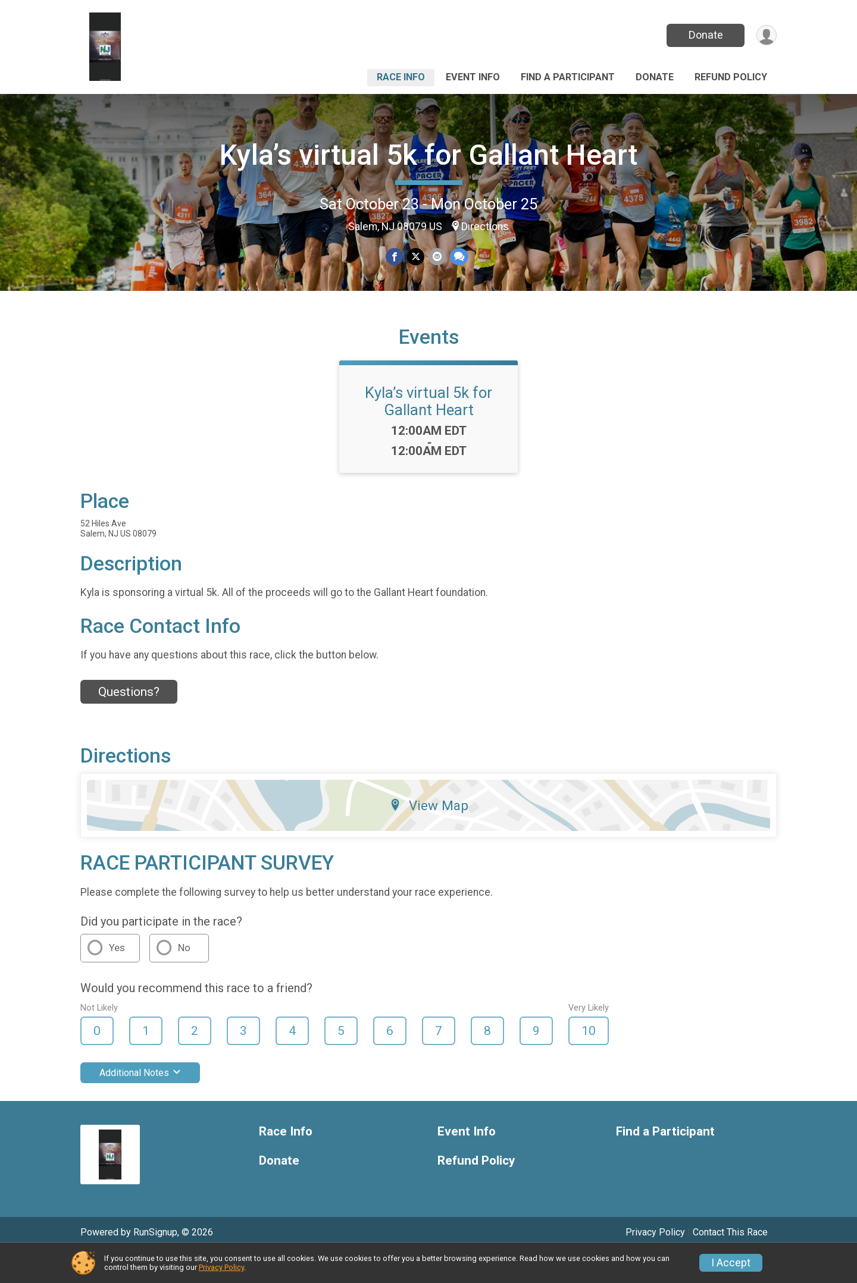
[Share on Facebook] (395, 257)
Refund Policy (731, 77)
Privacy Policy (221, 1267)
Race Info (401, 77)
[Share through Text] (458, 257)
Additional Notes (140, 1101)
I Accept (730, 1263)
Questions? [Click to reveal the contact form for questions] (128, 720)
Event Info (473, 77)
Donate (704, 35)
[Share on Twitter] (415, 257)
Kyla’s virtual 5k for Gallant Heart (428, 155)
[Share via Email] (436, 257)
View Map (428, 834)
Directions (485, 227)
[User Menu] (766, 35)
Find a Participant (568, 77)
